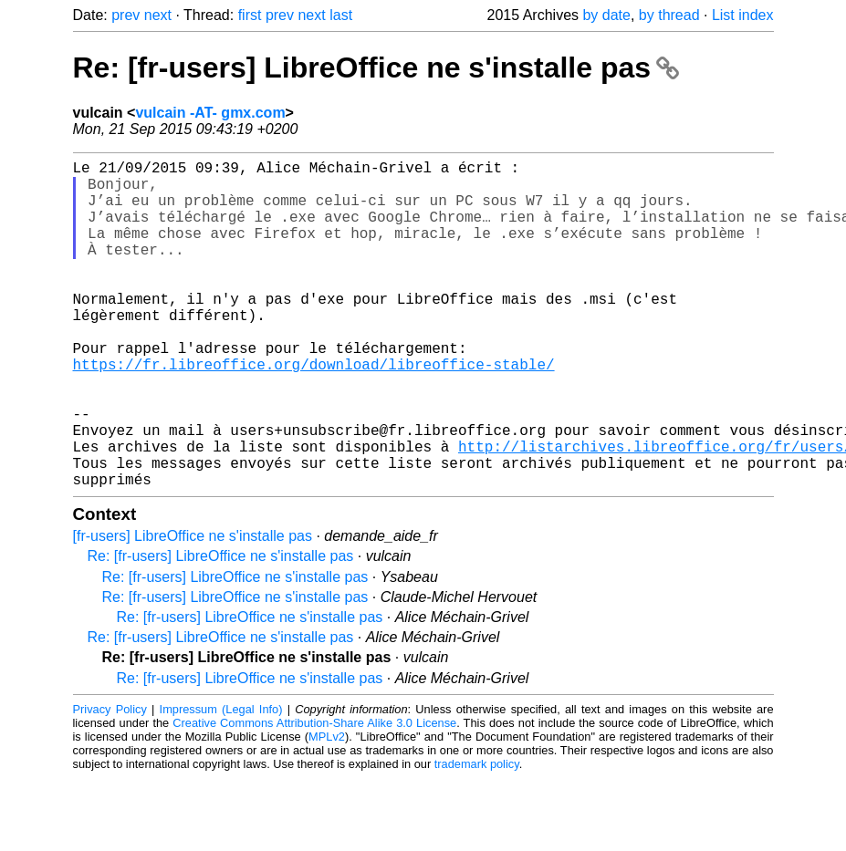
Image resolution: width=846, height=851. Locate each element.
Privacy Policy (110, 782)
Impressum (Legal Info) (221, 782)
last (340, 15)
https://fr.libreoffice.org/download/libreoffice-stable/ (314, 411)
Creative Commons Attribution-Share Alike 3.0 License (314, 796)
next (158, 15)
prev (125, 15)
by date (606, 15)
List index (743, 15)
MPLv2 (326, 809)
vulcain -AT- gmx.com (210, 112)
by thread (669, 15)
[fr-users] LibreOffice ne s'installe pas (192, 609)
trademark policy (476, 837)
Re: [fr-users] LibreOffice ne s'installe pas (376, 67)
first (250, 15)
